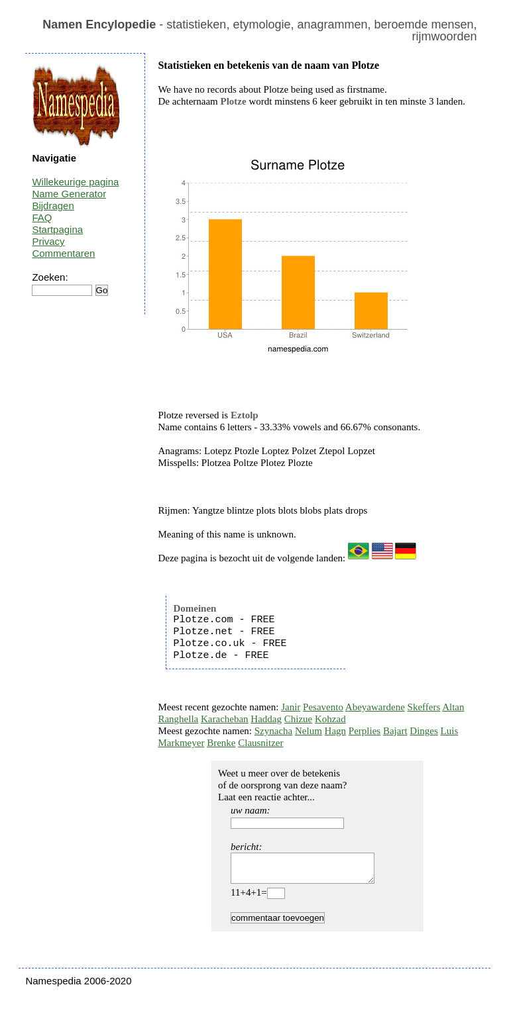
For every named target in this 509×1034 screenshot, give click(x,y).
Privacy (48, 241)
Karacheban (225, 719)
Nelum (308, 731)
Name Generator (69, 193)
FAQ (42, 217)
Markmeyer (181, 742)
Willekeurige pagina (75, 181)
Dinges (424, 731)
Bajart (395, 731)
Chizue (298, 719)
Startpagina (57, 229)
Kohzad (330, 719)
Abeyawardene (375, 707)
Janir (290, 707)
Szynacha (273, 731)
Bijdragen (53, 205)
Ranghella (178, 719)
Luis (450, 731)
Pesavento (323, 707)
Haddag (266, 719)
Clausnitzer (260, 742)
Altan (453, 707)
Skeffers (424, 707)
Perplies (364, 731)
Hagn (336, 731)
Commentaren (63, 253)
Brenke (221, 742)
